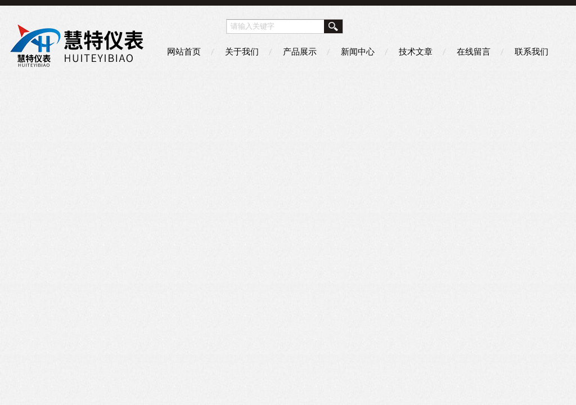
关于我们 (242, 51)
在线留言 (473, 51)
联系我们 (531, 51)
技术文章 (416, 51)
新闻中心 (358, 51)
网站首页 (184, 51)
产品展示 (300, 51)
